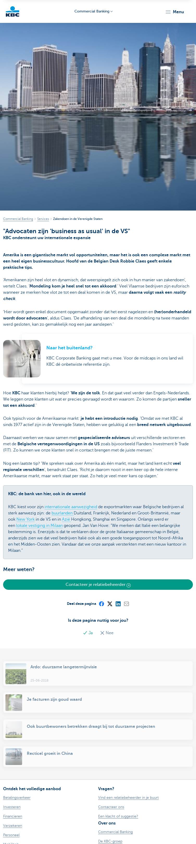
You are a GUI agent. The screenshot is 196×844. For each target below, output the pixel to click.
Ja (88, 633)
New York (25, 519)
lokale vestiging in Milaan (39, 525)
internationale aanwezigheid (71, 507)
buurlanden (63, 513)
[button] (174, 12)
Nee (106, 633)
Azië (66, 519)
